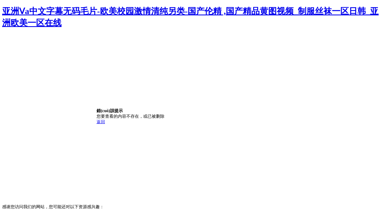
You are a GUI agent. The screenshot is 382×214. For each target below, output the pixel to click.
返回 (101, 122)
